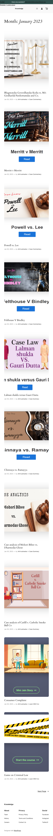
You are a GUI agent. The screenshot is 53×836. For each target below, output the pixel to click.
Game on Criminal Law (16, 775)
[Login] (42, 9)
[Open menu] (37, 8)
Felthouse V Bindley (14, 320)
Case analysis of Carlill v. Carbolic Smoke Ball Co (25, 624)
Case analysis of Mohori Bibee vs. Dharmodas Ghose (21, 546)
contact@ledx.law (40, 2)
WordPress (17, 830)
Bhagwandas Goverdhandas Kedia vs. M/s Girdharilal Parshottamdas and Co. (25, 94)
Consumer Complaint (15, 700)
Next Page (43, 791)
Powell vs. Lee (11, 245)
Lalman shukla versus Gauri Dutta (21, 395)
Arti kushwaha (22, 99)
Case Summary (34, 399)
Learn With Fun (34, 704)
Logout (12, 5)
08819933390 (29, 2)
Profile (2, 2)
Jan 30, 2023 (8, 99)
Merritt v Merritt (13, 170)
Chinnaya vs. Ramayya (15, 470)
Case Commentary (35, 99)
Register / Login (5, 5)
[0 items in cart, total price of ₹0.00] (47, 8)
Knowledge (19, 9)
